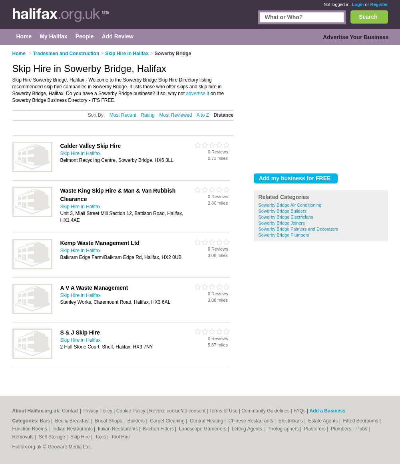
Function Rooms (30, 429)
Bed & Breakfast (73, 421)
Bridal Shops (109, 421)
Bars (45, 421)
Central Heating (207, 421)
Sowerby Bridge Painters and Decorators (298, 229)
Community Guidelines (265, 411)
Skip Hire (80, 437)
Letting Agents (247, 429)
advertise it (197, 93)
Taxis (101, 437)
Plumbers (341, 429)
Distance (223, 115)
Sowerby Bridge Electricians (286, 217)
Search (368, 17)
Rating (148, 115)
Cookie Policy (130, 411)
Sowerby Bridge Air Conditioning (290, 205)
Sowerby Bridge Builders (282, 211)
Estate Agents (323, 421)
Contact (70, 411)
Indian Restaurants (73, 429)
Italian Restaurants (118, 429)
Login (358, 4)
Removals (23, 437)
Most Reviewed (175, 115)
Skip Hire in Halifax (80, 153)
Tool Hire (120, 437)
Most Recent (122, 115)
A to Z (203, 115)
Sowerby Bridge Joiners (282, 223)
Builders (136, 421)
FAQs (300, 411)
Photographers (283, 429)
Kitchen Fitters (159, 429)
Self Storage (52, 437)
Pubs (362, 429)
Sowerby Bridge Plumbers (284, 235)
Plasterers (315, 429)
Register (379, 4)
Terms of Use (223, 411)
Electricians (291, 421)
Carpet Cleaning (168, 421)
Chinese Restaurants (252, 421)
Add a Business (327, 411)
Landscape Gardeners (203, 429)
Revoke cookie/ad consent (177, 411)
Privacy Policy (97, 411)
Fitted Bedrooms (361, 421)
